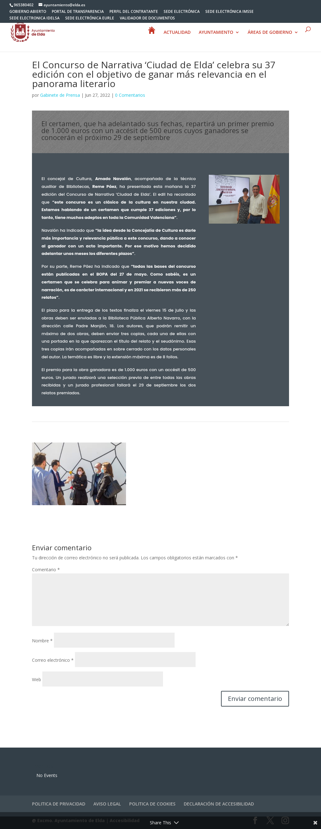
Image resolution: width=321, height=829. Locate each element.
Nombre (42, 641)
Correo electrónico (53, 660)
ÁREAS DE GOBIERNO (270, 32)
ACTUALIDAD (177, 32)
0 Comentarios (130, 95)
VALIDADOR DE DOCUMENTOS (147, 18)
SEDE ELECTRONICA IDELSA (34, 18)
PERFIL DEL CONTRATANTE (133, 12)
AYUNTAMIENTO (216, 32)
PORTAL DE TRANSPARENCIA (78, 12)
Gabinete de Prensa (60, 95)
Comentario (46, 570)
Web (36, 679)
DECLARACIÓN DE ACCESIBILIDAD (219, 804)
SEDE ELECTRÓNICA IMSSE (229, 12)
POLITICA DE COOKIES (152, 804)
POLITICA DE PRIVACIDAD (58, 804)
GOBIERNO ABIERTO (27, 12)
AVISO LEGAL (107, 804)
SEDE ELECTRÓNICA (182, 12)
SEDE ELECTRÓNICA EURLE (89, 18)
